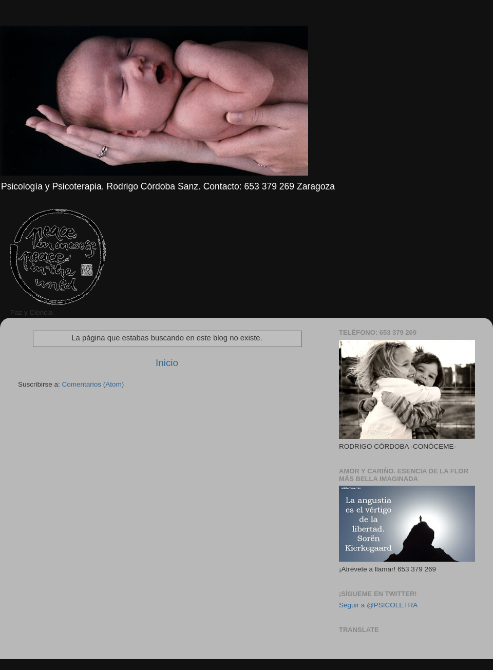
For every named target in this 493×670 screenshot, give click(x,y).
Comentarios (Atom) (93, 384)
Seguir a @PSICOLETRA (378, 605)
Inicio (167, 362)
